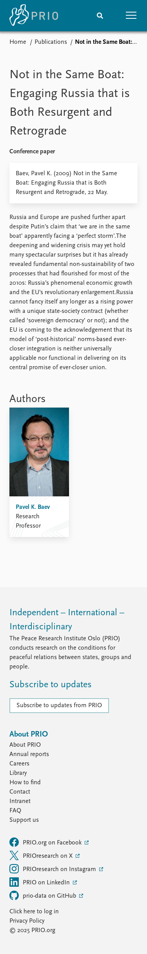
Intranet (20, 801)
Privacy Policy (26, 921)
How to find (25, 783)
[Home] (33, 15)
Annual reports (29, 754)
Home (17, 42)
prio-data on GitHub (43, 895)
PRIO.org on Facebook (46, 842)
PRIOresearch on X (41, 855)
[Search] (100, 15)
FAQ (15, 811)
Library (18, 773)
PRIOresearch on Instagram (53, 868)
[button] (131, 15)
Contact (19, 792)
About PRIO (25, 745)
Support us (24, 820)
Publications (50, 42)
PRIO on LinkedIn (40, 882)
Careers (19, 764)
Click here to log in (34, 912)
